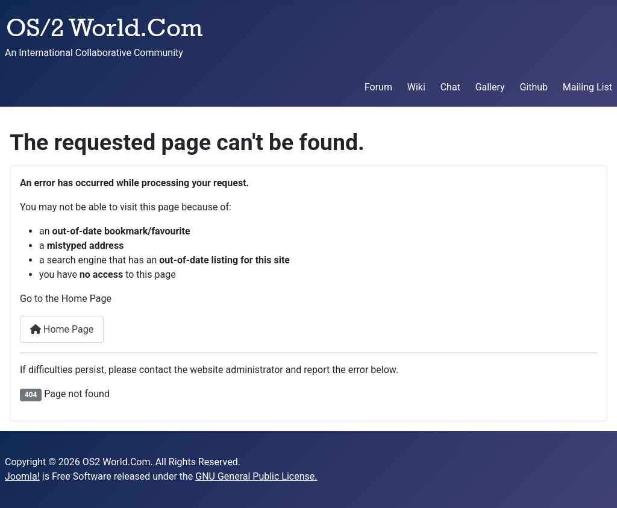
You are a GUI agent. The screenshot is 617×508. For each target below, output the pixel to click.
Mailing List (587, 87)
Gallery (490, 87)
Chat (450, 87)
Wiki (416, 87)
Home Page (61, 329)
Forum (378, 87)
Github (533, 87)
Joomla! (22, 476)
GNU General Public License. (256, 476)
